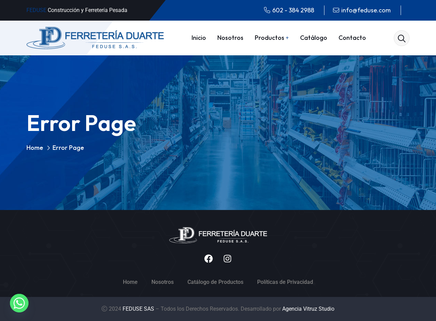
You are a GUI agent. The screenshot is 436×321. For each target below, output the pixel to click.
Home (34, 148)
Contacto (352, 38)
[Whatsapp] (19, 303)
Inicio (199, 38)
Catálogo (313, 38)
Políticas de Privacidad (285, 282)
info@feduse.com (366, 10)
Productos (269, 38)
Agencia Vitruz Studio (308, 309)
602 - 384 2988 (293, 10)
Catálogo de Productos (215, 282)
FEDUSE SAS (139, 309)
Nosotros (230, 38)
